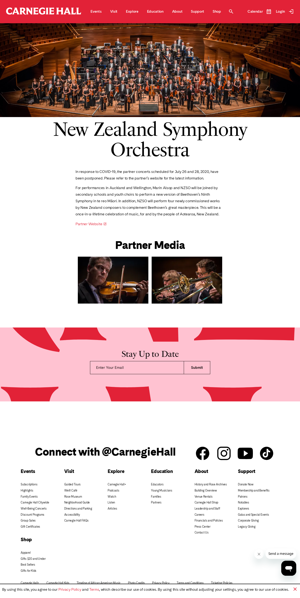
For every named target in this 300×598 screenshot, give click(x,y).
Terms (94, 589)
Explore (116, 471)
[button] (295, 589)
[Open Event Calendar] (260, 11)
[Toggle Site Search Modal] (231, 11)
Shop (26, 539)
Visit (69, 471)
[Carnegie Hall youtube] (245, 454)
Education (162, 471)
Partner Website (88, 224)
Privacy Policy (69, 589)
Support (246, 471)
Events (28, 471)
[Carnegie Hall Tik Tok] (266, 454)
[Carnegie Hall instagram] (224, 454)
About (201, 471)
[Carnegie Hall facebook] (202, 454)
